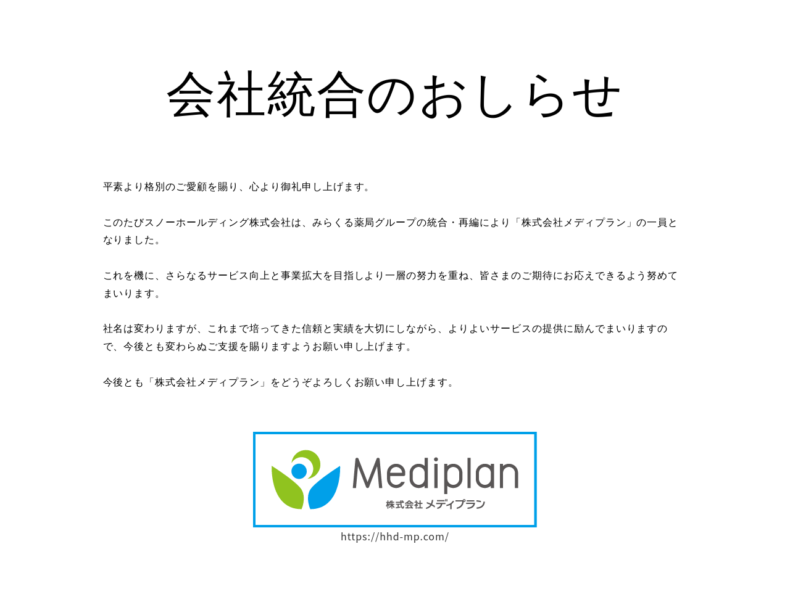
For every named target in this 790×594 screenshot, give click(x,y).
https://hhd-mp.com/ (395, 536)
